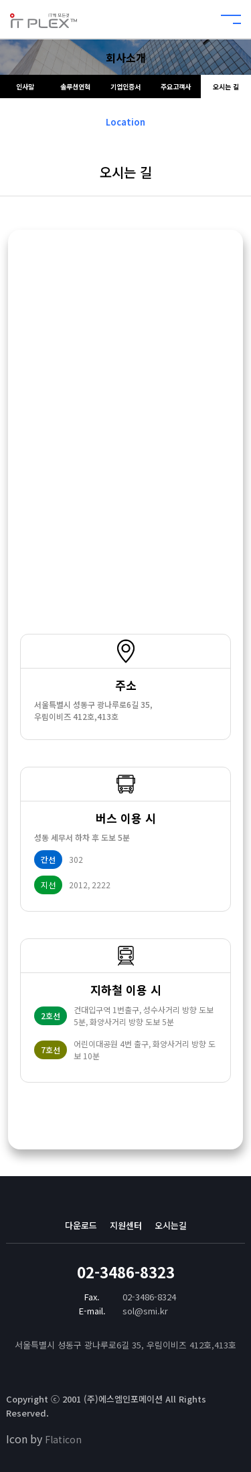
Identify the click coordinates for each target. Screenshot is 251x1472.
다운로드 (81, 1225)
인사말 (25, 86)
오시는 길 (226, 86)
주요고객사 (176, 86)
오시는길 (171, 1225)
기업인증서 (125, 86)
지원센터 (126, 1225)
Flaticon (63, 1439)
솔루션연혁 (75, 86)
